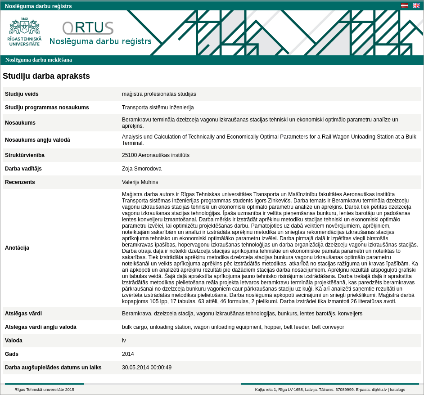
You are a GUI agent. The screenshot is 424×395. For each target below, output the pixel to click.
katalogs (398, 389)
